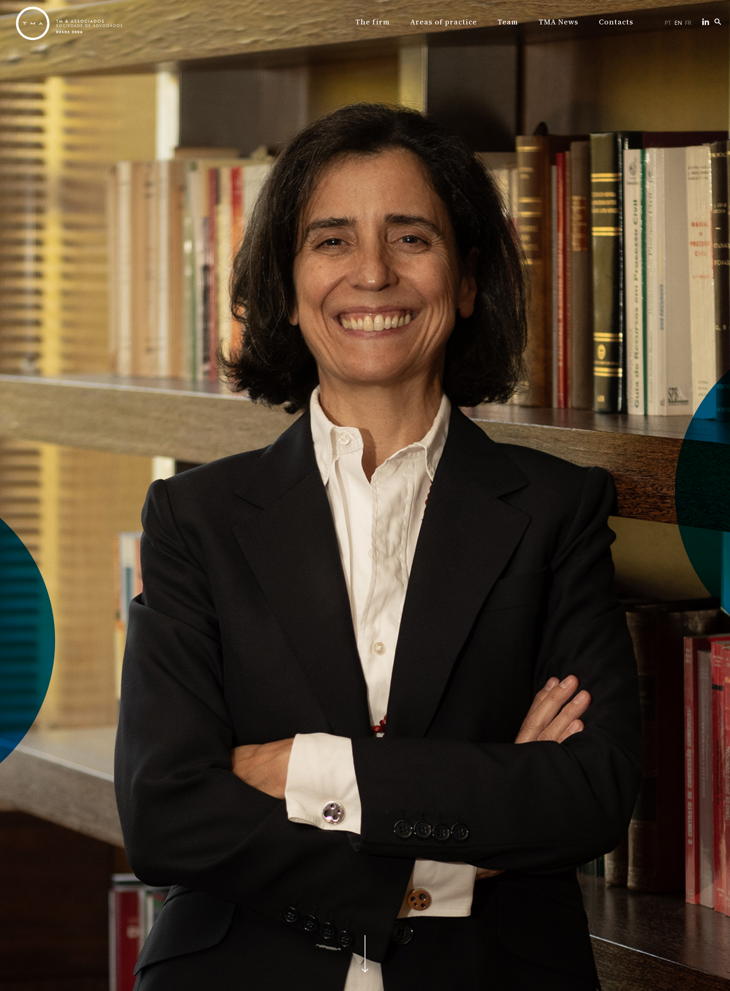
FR (688, 23)
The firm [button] (375, 21)
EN (678, 23)
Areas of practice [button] (444, 21)
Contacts (612, 21)
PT (668, 23)
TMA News (557, 21)
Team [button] (507, 21)
